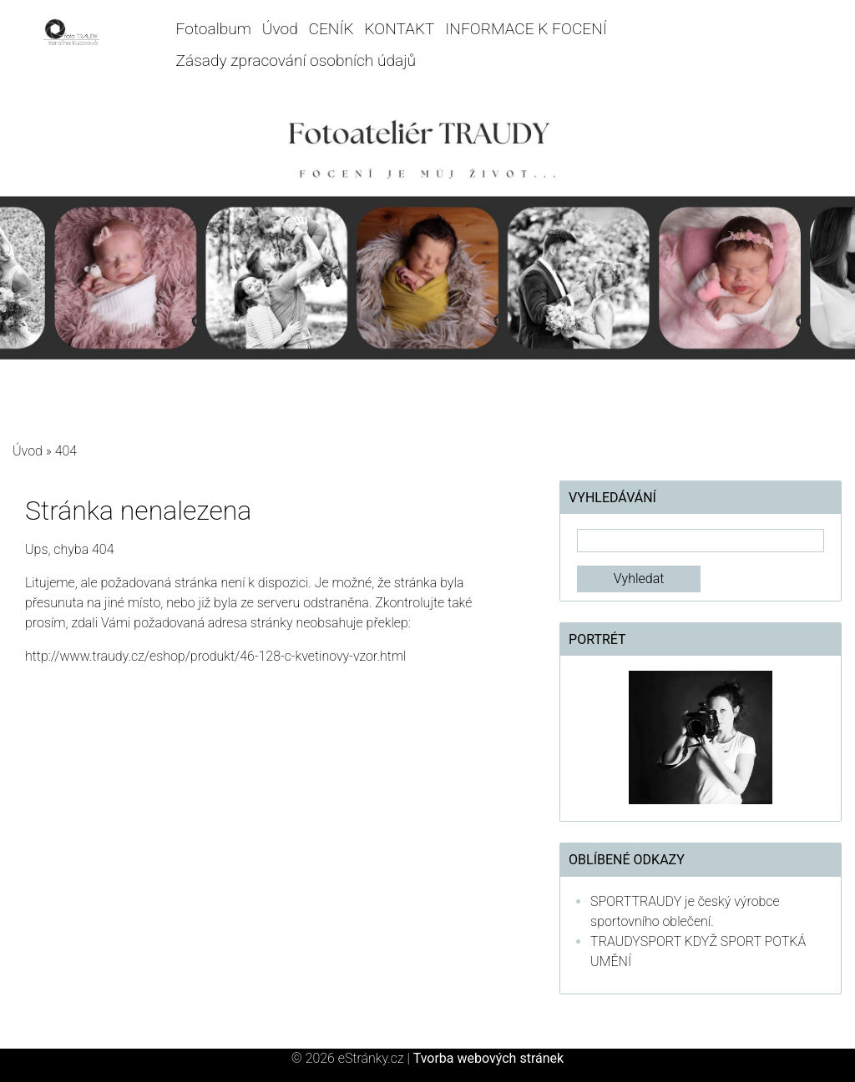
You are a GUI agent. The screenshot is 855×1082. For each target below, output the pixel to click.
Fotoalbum (213, 28)
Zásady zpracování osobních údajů (296, 60)
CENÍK (331, 28)
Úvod (280, 28)
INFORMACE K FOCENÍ (526, 28)
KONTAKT (399, 28)
